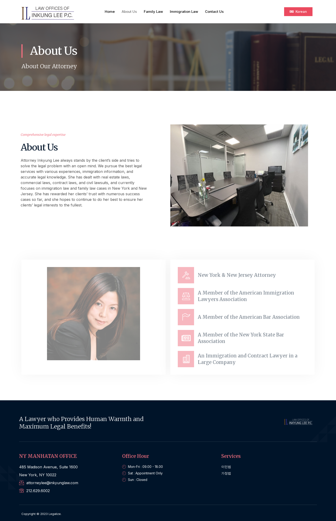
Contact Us (214, 11)
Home (110, 11)
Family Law (153, 11)
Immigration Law (184, 11)
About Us (129, 11)
